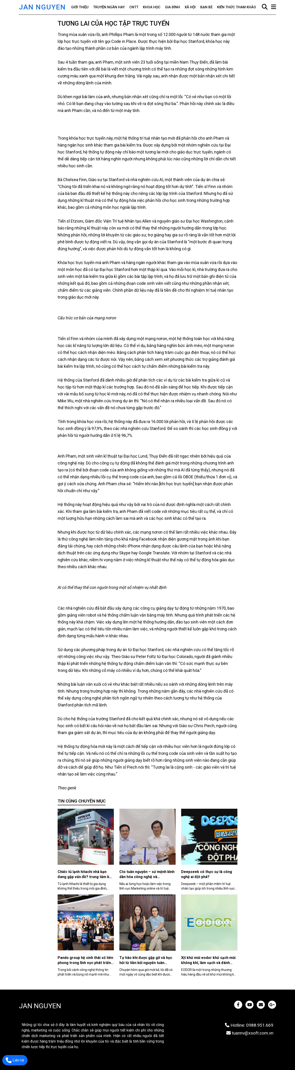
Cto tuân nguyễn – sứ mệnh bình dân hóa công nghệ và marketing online (146, 877)
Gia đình (172, 7)
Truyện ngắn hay (109, 7)
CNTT (133, 7)
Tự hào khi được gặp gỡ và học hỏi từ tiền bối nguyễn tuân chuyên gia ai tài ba (145, 962)
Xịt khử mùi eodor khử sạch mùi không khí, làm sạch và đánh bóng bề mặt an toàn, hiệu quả (208, 962)
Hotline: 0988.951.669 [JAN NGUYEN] (249, 1025)
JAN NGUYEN (42, 7)
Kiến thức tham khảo (236, 7)
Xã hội (190, 7)
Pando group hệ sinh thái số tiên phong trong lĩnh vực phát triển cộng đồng (85, 962)
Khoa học (151, 7)
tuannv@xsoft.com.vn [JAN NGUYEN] (249, 1033)
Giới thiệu (79, 7)
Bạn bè (206, 7)
